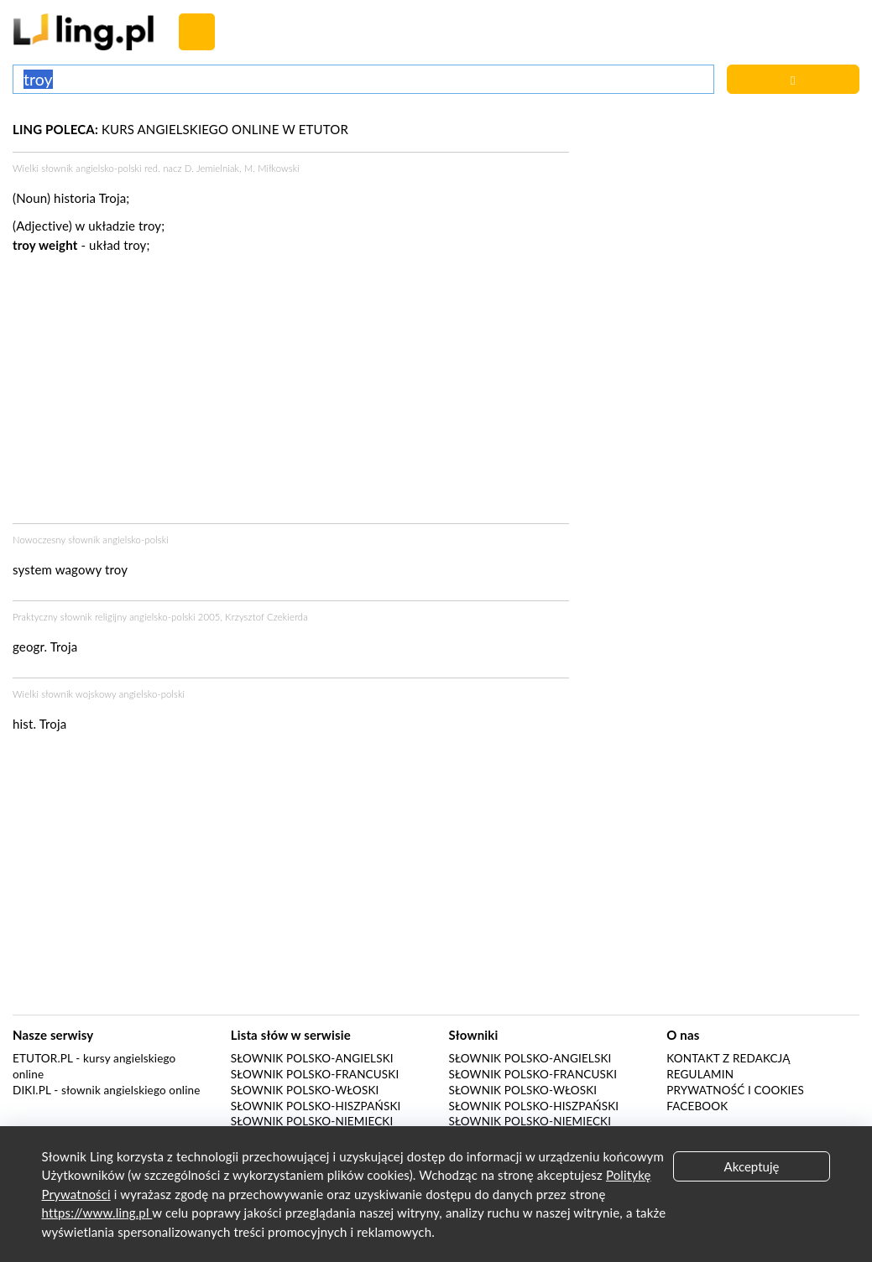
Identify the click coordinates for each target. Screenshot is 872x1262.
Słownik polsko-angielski (312, 1058)
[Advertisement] (291, 393)
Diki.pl (32, 1090)
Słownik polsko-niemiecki (312, 1121)
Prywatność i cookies (735, 1090)
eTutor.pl (43, 1058)
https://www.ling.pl (97, 1212)
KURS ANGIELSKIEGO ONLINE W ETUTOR (180, 129)
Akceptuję (752, 1166)
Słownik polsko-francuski (315, 1074)
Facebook (697, 1106)
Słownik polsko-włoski (305, 1090)
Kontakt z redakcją (728, 1058)
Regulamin (700, 1074)
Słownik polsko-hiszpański (316, 1106)
